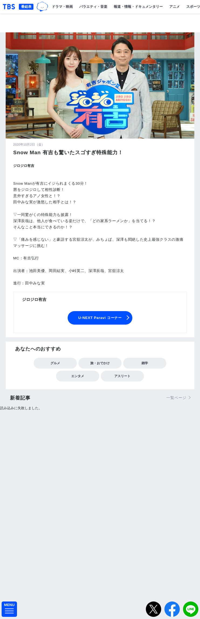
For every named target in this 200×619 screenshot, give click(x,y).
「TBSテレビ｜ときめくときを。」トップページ (9, 6)
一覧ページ (176, 398)
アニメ (174, 7)
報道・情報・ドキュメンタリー (138, 7)
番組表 (26, 7)
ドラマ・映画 (62, 7)
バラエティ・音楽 (93, 7)
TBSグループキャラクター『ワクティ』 (42, 6)
